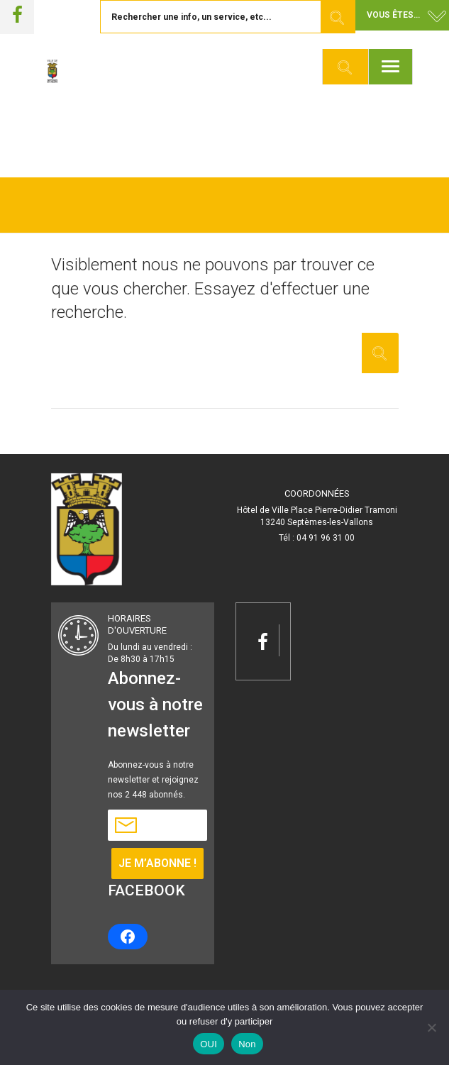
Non (247, 1044)
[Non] (431, 1027)
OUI (208, 1044)
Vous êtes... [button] (393, 15)
